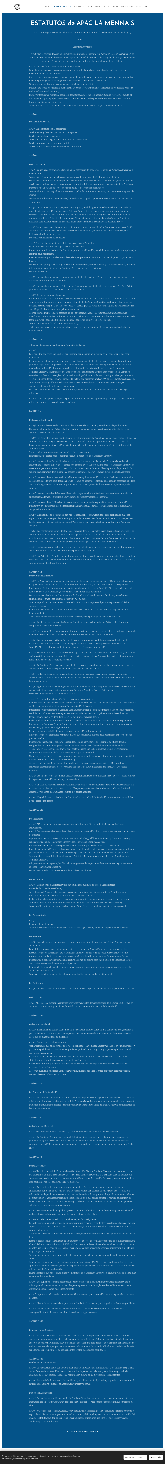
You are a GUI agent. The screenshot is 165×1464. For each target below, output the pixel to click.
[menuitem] (36, 6)
